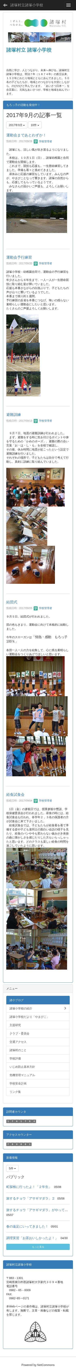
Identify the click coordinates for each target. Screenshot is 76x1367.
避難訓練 (13, 415)
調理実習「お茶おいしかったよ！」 (32, 1238)
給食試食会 (15, 795)
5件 (12, 1168)
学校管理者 (43, 141)
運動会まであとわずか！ (26, 135)
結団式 (11, 602)
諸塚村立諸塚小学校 (26, 5)
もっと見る (38, 1246)
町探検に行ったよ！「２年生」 (29, 1187)
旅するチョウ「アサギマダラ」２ (30, 1198)
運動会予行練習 (19, 257)
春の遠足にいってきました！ (27, 1226)
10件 (35, 125)
